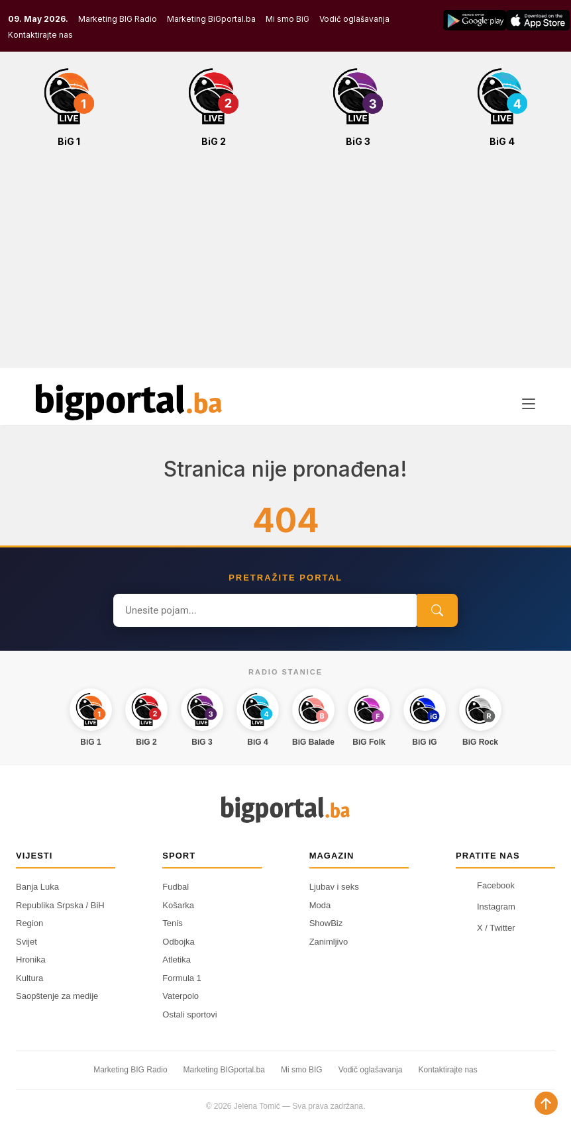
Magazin (331, 856)
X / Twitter (485, 927)
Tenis (172, 923)
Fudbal (175, 887)
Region (29, 923)
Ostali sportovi (189, 1014)
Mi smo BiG (287, 19)
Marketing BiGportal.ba (211, 19)
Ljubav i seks (334, 887)
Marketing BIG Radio (117, 19)
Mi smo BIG (302, 1069)
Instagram (485, 906)
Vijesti (34, 856)
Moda (320, 905)
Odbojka (178, 942)
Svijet (26, 942)
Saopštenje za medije (57, 996)
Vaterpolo (180, 996)
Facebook (485, 885)
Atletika (176, 959)
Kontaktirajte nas (40, 35)
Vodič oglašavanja (354, 19)
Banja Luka (37, 887)
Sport (178, 856)
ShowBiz (326, 923)
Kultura (29, 978)
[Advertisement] (285, 264)
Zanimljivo (328, 942)
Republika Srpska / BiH (60, 905)
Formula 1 (181, 978)
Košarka (178, 905)
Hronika (31, 959)
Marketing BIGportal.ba (224, 1069)
